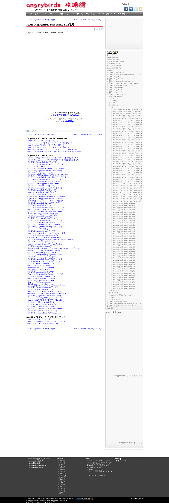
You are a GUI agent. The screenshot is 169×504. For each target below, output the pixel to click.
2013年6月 (61, 484)
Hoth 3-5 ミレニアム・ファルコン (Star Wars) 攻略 (128, 192)
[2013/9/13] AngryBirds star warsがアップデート (45, 188)
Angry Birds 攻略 (35, 463)
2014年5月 (61, 465)
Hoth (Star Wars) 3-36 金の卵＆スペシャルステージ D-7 (130, 111)
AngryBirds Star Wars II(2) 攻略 (39, 501)
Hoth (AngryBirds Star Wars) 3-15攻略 (124, 258)
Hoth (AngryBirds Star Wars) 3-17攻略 (124, 253)
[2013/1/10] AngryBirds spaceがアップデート (44, 216)
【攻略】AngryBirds (114, 77)
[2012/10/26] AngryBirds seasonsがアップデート (45, 227)
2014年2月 (61, 471)
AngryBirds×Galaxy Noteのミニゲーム (42, 278)
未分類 (110, 308)
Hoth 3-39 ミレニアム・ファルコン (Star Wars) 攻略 (129, 118)
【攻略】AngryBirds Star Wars (117, 94)
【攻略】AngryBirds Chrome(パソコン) (120, 81)
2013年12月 (62, 474)
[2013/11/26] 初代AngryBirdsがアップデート (44, 173)
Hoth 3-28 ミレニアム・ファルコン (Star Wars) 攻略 (129, 142)
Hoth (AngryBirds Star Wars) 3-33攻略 (124, 218)
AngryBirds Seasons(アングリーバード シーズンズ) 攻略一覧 (50, 143)
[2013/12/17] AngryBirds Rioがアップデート (44, 162)
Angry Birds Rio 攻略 (36, 467)
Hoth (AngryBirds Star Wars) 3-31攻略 (124, 223)
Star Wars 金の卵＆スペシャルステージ (123, 295)
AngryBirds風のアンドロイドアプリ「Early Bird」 (46, 300)
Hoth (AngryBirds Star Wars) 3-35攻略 (124, 214)
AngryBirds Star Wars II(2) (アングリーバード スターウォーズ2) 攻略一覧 (55, 151)
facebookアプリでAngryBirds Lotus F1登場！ (44, 250)
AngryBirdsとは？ (33, 14)
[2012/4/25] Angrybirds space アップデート (43, 257)
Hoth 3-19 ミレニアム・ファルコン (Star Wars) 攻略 (129, 162)
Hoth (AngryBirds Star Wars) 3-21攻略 (124, 245)
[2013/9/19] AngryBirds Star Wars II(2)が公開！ (45, 181)
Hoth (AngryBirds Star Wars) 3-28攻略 (124, 229)
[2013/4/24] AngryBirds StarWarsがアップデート (45, 203)
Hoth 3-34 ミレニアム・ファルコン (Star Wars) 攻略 (129, 129)
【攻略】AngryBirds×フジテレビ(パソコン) (122, 306)
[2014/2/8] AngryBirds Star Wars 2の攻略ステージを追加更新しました (53, 160)
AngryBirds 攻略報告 (114, 66)
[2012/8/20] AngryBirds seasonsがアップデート (45, 235)
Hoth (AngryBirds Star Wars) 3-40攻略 (124, 203)
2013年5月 (61, 486)
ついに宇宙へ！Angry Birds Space (40, 270)
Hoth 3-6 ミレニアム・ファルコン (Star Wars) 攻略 (128, 190)
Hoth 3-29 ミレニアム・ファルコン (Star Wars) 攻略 (129, 140)
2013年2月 (61, 493)
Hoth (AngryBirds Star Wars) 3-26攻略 (124, 234)
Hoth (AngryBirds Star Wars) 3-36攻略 (124, 212)
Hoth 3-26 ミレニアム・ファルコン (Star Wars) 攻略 (129, 146)
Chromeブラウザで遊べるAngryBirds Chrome (44, 237)
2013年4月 (61, 489)
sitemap (110, 70)
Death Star (114, 103)
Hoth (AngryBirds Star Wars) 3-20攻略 (124, 247)
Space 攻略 (85, 14)
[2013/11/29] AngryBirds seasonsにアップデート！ (46, 171)
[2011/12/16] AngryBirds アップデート (42, 281)
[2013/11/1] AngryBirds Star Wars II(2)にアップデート (47, 177)
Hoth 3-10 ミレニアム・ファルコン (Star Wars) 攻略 (129, 181)
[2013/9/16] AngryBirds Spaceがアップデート (44, 186)
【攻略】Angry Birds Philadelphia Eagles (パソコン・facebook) (127, 74)
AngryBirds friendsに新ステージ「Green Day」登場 (46, 233)
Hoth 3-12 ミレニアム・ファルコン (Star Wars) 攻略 (129, 177)
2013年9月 (61, 478)
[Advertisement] (46, 95)
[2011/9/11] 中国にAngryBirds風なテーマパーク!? (46, 302)
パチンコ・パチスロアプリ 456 (98, 461)
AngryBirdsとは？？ (36, 461)
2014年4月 (61, 467)
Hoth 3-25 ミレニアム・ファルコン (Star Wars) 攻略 (129, 148)
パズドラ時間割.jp (66, 121)
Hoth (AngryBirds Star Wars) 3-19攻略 (124, 249)
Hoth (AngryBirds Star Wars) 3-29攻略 (124, 227)
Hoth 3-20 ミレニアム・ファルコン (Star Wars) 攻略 (129, 159)
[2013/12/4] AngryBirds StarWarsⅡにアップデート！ (47, 168)
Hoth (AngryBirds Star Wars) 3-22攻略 (124, 242)
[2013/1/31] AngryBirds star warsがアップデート (45, 212)
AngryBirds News (113, 59)
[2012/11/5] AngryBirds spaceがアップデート (44, 224)
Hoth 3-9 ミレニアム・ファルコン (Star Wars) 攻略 (128, 183)
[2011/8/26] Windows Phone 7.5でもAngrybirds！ (45, 313)
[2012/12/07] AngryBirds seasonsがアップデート (45, 220)
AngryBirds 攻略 (47, 14)
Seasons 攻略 (59, 14)
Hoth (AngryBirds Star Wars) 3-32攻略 (124, 221)
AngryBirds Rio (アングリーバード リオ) (43, 323)
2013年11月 (62, 476)
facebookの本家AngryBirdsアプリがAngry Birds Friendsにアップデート (54, 248)
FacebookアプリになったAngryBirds (41, 268)
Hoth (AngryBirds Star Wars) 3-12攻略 (124, 264)
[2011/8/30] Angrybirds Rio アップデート (42, 311)
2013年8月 (61, 480)
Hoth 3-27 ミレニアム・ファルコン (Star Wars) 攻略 (129, 144)
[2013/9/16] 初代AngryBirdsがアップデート (44, 184)
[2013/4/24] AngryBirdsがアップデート (42, 205)
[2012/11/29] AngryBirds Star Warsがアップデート (46, 222)
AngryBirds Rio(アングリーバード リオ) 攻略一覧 (46, 145)
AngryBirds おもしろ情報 (116, 61)
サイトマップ (121, 461)
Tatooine (113, 297)
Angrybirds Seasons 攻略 (49, 498)
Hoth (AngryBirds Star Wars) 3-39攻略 (124, 205)
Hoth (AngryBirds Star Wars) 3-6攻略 (124, 277)
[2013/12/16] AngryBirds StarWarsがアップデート (46, 164)
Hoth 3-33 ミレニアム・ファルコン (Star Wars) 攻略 (129, 131)
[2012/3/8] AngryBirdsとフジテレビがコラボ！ (45, 261)
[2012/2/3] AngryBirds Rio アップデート (42, 272)
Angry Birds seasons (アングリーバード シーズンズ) (47, 321)
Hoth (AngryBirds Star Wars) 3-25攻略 (42, 20)
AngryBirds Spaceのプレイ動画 (39, 265)
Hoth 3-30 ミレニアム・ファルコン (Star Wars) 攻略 (129, 138)
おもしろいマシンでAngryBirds (39, 283)
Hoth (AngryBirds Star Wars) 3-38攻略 (124, 207)
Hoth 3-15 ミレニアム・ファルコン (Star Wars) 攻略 (129, 170)
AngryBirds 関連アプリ (115, 68)
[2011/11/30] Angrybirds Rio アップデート (43, 289)
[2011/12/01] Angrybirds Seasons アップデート (44, 287)
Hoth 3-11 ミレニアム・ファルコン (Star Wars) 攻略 (129, 179)
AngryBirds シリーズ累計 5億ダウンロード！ (44, 291)
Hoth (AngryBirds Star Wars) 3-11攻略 (124, 267)
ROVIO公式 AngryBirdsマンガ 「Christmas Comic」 (47, 285)
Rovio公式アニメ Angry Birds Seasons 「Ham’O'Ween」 (48, 293)
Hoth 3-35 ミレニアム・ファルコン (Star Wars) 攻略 (129, 127)
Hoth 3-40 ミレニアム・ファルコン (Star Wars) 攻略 (129, 116)
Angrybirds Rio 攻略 (72, 14)
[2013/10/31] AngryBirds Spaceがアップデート (44, 179)
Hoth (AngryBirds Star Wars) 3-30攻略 (124, 225)
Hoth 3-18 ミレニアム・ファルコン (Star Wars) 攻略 (129, 164)
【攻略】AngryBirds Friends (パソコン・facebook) (123, 83)
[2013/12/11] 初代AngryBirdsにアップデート (44, 166)
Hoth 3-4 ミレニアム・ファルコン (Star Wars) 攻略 (128, 194)
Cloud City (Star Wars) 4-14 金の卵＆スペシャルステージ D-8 (132, 109)
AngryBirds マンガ (114, 63)
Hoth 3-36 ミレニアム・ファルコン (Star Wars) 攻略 (129, 124)
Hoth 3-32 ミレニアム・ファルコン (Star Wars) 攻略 (129, 133)
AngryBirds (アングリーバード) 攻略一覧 (43, 141)
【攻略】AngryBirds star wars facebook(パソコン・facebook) (127, 304)
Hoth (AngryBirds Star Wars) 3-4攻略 (124, 282)
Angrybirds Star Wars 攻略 (100, 14)
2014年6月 (61, 463)
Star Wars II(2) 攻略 (118, 14)
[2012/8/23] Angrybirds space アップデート (43, 231)
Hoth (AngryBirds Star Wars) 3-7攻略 (124, 275)
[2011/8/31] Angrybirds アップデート (41, 306)
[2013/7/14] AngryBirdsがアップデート (42, 194)
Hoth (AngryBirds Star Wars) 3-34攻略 (124, 216)
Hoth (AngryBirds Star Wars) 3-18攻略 (124, 251)
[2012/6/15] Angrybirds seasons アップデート (44, 246)
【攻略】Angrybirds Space (116, 92)
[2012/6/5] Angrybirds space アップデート (43, 252)
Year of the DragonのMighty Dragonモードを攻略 (45, 274)
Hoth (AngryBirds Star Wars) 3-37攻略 (124, 210)
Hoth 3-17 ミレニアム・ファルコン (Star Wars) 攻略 (129, 166)
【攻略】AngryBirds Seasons (117, 90)
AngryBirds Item (113, 57)
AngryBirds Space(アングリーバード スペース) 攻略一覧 (48, 147)
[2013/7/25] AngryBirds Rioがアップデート (43, 190)
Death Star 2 (114, 105)
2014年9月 (61, 461)
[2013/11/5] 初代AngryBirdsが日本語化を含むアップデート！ (50, 175)
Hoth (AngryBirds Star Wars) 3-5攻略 (124, 280)
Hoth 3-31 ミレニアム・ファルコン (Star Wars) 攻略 (129, 135)
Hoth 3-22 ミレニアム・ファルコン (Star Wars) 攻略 (129, 155)
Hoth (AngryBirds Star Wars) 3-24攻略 (124, 238)
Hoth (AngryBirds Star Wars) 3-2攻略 (124, 286)
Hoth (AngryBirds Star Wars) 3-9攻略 (124, 271)
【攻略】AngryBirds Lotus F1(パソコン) (120, 85)
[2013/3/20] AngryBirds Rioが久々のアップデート (46, 207)
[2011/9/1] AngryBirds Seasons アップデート (44, 304)
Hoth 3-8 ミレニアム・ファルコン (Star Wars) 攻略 (128, 186)
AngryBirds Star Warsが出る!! (38, 229)
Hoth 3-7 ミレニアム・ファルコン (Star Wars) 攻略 (128, 188)
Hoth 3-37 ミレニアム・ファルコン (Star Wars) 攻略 (129, 122)
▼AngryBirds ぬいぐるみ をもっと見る (127, 376)
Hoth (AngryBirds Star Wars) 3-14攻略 (124, 260)
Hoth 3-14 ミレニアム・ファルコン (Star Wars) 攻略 (129, 173)
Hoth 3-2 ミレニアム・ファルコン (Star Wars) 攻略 (128, 199)
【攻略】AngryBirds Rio (115, 87)
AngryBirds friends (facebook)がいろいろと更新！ (46, 244)
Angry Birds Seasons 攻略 (38, 465)
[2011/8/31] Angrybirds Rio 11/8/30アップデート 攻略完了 (49, 309)
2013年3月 (61, 491)
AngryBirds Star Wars (117, 299)
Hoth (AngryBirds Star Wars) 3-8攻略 (124, 273)
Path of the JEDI (115, 293)
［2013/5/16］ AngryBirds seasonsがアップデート (46, 199)
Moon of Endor (115, 290)
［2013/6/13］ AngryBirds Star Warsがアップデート (46, 196)
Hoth (112, 107)
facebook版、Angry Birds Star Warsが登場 (43, 214)
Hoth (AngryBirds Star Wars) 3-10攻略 (124, 269)
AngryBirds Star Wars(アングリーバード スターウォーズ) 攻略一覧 (52, 149)
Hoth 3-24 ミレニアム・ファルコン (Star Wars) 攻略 (129, 151)
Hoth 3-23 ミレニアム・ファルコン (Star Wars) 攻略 (129, 153)
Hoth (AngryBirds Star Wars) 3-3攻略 (124, 284)
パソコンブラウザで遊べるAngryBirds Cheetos (45, 255)
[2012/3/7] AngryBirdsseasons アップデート (43, 263)
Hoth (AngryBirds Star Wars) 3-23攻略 (124, 240)
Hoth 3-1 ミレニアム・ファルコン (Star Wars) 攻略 (128, 201)
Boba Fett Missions (116, 96)
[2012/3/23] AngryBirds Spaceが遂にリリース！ (45, 259)
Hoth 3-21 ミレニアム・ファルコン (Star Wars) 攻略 (129, 157)
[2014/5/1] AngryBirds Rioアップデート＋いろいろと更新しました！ (53, 158)
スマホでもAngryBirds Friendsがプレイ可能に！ (45, 201)
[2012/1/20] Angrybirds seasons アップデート (44, 276)
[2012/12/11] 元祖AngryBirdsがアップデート (44, 218)
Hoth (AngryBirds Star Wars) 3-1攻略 (124, 288)
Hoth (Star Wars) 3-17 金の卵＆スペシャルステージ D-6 (130, 113)
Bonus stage (114, 98)
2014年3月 (61, 469)
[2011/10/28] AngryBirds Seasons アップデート (44, 296)
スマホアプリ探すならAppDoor (66, 115)
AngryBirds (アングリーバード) (39, 319)
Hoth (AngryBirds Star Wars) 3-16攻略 (124, 256)
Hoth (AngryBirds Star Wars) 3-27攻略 (87, 20)
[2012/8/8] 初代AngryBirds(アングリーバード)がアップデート (50, 240)
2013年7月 (61, 482)
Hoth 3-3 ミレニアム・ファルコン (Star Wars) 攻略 (128, 197)
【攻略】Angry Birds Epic (116, 72)
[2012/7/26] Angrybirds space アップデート (43, 242)
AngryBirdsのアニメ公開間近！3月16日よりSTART (47, 209)
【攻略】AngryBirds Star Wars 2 (118, 301)
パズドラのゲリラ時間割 (96, 475)
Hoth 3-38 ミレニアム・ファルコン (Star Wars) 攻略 (129, 120)
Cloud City (114, 101)
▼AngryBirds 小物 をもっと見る (130, 443)
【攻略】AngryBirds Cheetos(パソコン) (120, 79)
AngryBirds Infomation (115, 55)
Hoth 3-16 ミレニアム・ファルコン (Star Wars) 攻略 (129, 168)
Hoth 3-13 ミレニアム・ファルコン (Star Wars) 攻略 (129, 175)
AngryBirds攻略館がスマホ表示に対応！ (43, 192)
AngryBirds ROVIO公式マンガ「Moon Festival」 (45, 298)
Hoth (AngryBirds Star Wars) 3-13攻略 (124, 262)
